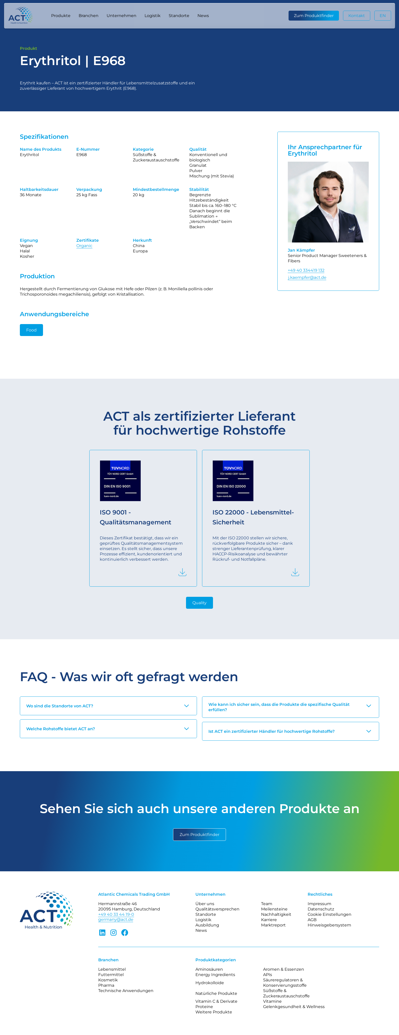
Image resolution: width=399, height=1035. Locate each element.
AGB (312, 919)
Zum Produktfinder (314, 15)
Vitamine (272, 1001)
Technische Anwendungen (125, 990)
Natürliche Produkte (216, 993)
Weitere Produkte (213, 1012)
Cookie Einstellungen (329, 914)
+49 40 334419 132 (306, 270)
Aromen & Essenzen (283, 969)
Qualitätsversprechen (217, 909)
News (203, 15)
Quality (199, 602)
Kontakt (356, 15)
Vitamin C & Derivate (216, 1001)
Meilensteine (274, 909)
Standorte (179, 15)
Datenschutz (321, 909)
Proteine (204, 1006)
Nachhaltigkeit (276, 914)
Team (266, 903)
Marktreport (273, 925)
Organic (84, 245)
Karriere (269, 919)
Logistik (153, 15)
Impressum (319, 903)
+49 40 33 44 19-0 (116, 914)
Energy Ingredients (215, 974)
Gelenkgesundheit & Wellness (294, 1006)
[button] (61, 15)
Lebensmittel (112, 969)
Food (31, 330)
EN (383, 15)
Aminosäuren (209, 969)
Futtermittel (111, 974)
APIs (267, 974)
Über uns (204, 903)
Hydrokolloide (209, 982)
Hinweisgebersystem (329, 925)
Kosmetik (108, 980)
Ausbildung (207, 925)
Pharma (106, 985)
